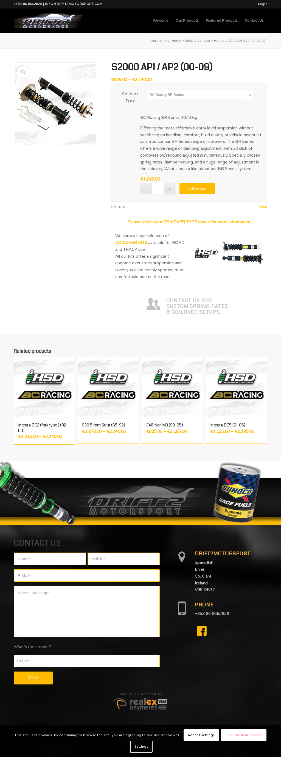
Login (262, 4)
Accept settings (201, 735)
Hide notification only (243, 735)
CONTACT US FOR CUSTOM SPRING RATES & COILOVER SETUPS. (197, 306)
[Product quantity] (158, 189)
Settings (141, 746)
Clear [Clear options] (263, 206)
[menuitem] (261, 4)
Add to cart (197, 188)
